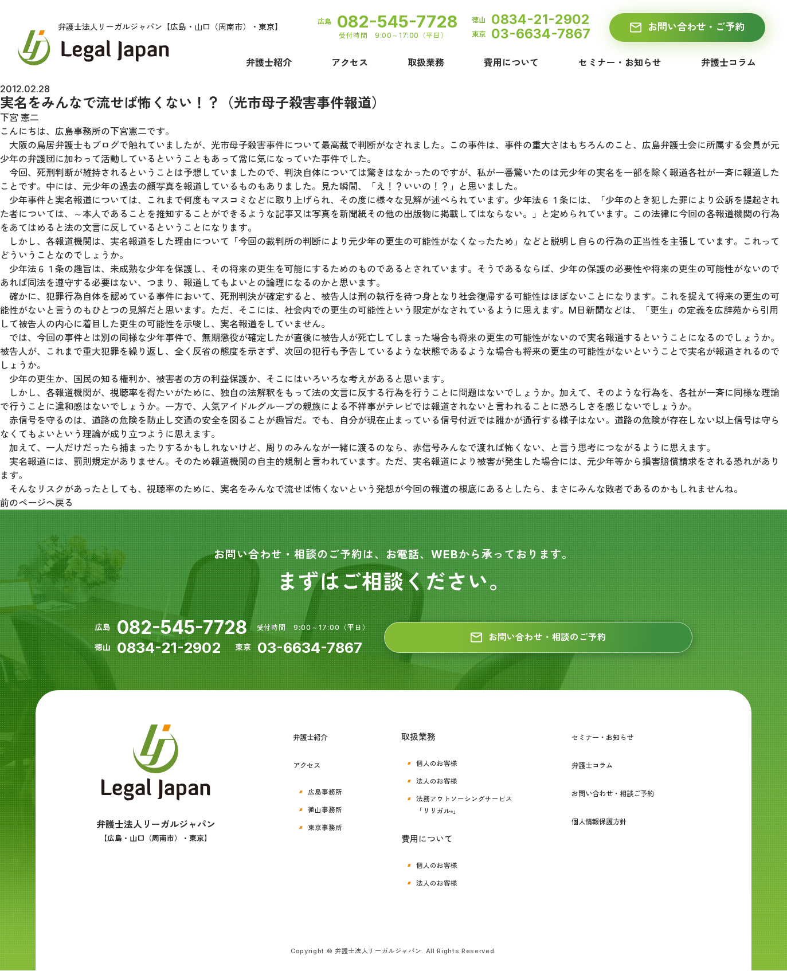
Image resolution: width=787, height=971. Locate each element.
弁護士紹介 (269, 63)
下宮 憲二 (19, 117)
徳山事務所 (328, 808)
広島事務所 (328, 791)
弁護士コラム (728, 63)
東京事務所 (328, 825)
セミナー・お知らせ (619, 63)
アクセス (349, 63)
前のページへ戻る (36, 502)
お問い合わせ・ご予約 (687, 27)
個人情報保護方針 (599, 820)
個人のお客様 (432, 763)
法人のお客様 (432, 780)
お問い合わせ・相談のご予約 (538, 637)
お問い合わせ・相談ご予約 (616, 792)
